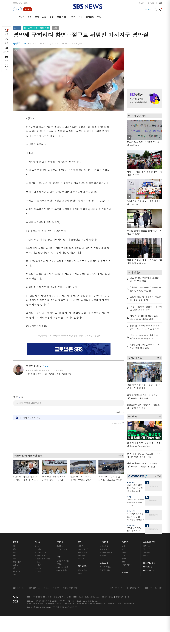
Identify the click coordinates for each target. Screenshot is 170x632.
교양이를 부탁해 (106, 552)
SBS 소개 (18, 588)
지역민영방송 (133, 587)
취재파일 (90, 17)
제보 (123, 549)
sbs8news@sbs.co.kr (92, 597)
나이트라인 (39, 565)
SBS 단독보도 (83, 549)
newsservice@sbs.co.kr (90, 601)
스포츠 (72, 17)
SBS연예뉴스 (149, 562)
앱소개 (124, 558)
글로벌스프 (131, 482)
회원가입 (151, 3)
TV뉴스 (100, 17)
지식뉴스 (146, 546)
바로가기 (124, 541)
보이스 (59, 564)
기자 (123, 555)
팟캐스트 (146, 549)
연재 (80, 541)
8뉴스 (21, 17)
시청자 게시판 (126, 565)
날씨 (123, 546)
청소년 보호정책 (129, 603)
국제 (51, 17)
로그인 (141, 3)
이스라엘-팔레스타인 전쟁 (36, 28)
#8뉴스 (148, 9)
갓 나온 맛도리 (105, 567)
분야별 (15, 541)
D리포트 (81, 558)
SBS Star (147, 566)
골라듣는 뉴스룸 (62, 560)
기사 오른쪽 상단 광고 (144, 65)
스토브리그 (104, 555)
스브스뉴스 (104, 562)
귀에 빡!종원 (104, 549)
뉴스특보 (38, 571)
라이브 (124, 552)
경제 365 (81, 555)
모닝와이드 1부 (40, 552)
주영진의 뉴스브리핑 (42, 558)
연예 (80, 17)
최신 (14, 546)
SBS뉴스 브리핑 (62, 567)
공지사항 (124, 572)
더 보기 (119, 455)
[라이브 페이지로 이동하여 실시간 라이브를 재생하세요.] (27, 9)
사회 (44, 17)
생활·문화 (61, 17)
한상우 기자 (33, 366)
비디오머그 (104, 541)
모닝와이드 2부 (40, 555)
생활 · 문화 (17, 561)
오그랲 (129, 497)
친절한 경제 (82, 552)
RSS (123, 561)
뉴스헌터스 (39, 549)
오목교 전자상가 (106, 570)
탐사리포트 (82, 565)
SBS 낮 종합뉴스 (62, 570)
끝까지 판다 (82, 570)
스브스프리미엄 (149, 541)
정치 (29, 17)
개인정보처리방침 (70, 588)
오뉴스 (37, 561)
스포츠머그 (104, 546)
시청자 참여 (33, 588)
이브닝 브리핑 (61, 549)
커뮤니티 (146, 552)
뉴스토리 (38, 568)
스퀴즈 (145, 555)
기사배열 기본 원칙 (114, 603)
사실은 (80, 546)
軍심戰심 (59, 546)
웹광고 (46, 588)
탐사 (80, 573)
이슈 (14, 574)
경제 (37, 17)
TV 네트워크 (17, 571)
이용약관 (56, 588)
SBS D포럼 (148, 570)
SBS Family (116, 587)
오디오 (59, 556)
